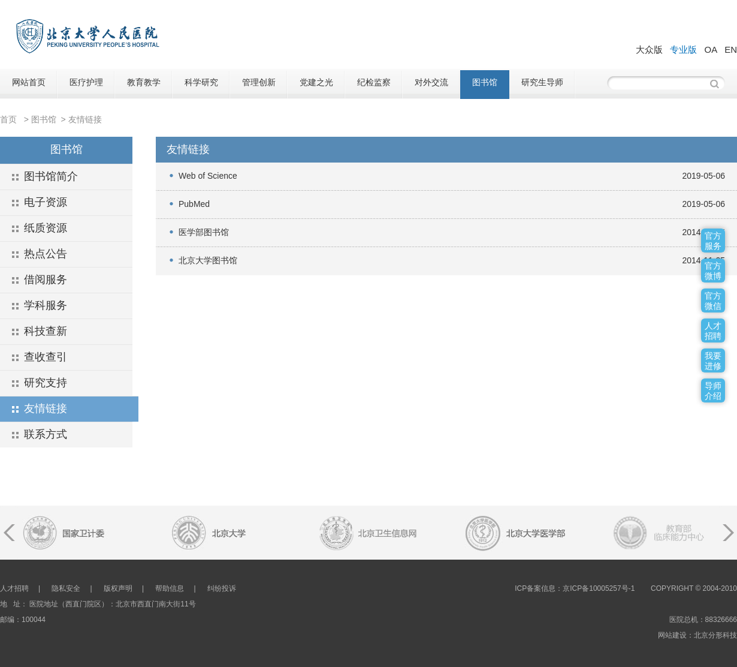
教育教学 (144, 82)
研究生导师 (542, 82)
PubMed (194, 204)
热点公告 (45, 254)
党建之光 (316, 82)
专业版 (683, 49)
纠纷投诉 (221, 588)
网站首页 (29, 82)
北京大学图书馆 (208, 260)
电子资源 (45, 202)
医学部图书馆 (204, 232)
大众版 (649, 49)
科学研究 (201, 82)
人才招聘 (14, 588)
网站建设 (672, 635)
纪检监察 (374, 82)
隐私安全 (66, 588)
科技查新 (45, 331)
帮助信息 (169, 588)
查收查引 (45, 357)
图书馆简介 (51, 176)
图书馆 (484, 82)
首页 (8, 119)
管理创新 (259, 82)
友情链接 (85, 119)
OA (710, 49)
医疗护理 (86, 82)
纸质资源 (45, 228)
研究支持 (45, 383)
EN (730, 49)
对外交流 (431, 82)
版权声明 (118, 588)
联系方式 (45, 434)
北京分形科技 (715, 635)
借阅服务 (45, 280)
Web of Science (208, 176)
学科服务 (45, 305)
